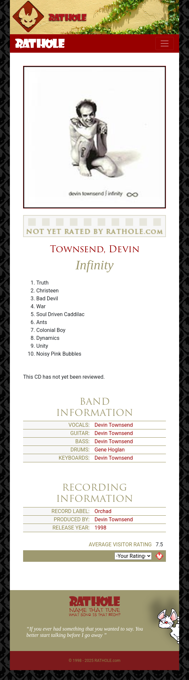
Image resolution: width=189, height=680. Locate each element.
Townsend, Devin (95, 249)
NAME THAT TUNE (94, 611)
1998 (101, 528)
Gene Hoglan (110, 450)
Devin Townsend (114, 425)
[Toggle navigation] (164, 43)
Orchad (103, 511)
